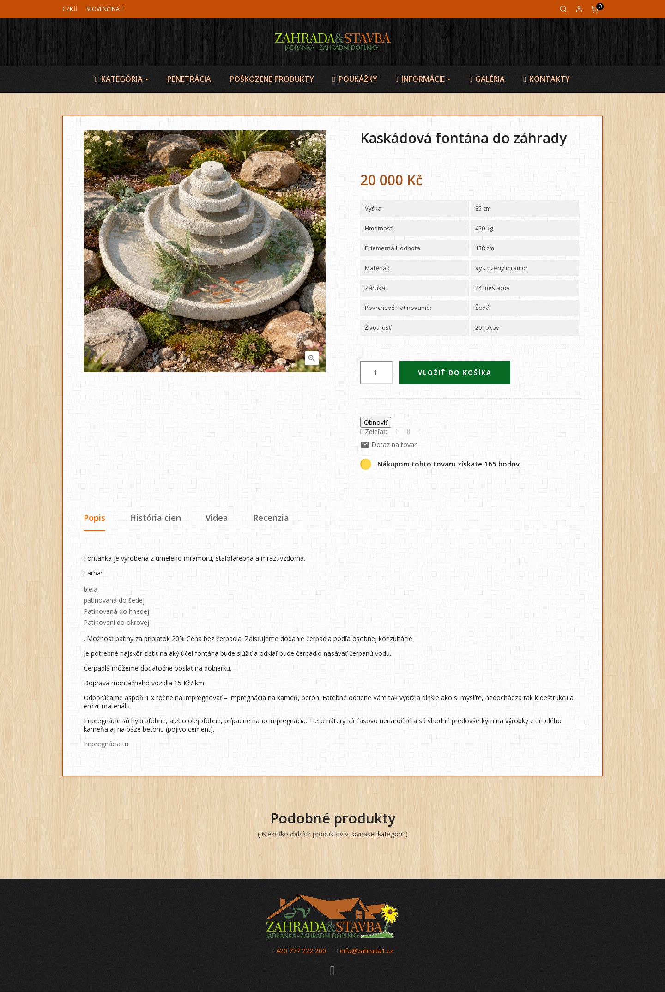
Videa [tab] (217, 517)
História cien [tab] (155, 517)
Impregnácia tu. (107, 743)
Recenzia (271, 517)
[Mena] (69, 9)
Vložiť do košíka (455, 372)
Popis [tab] (94, 517)
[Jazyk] (105, 9)
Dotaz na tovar (388, 444)
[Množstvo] (376, 372)
